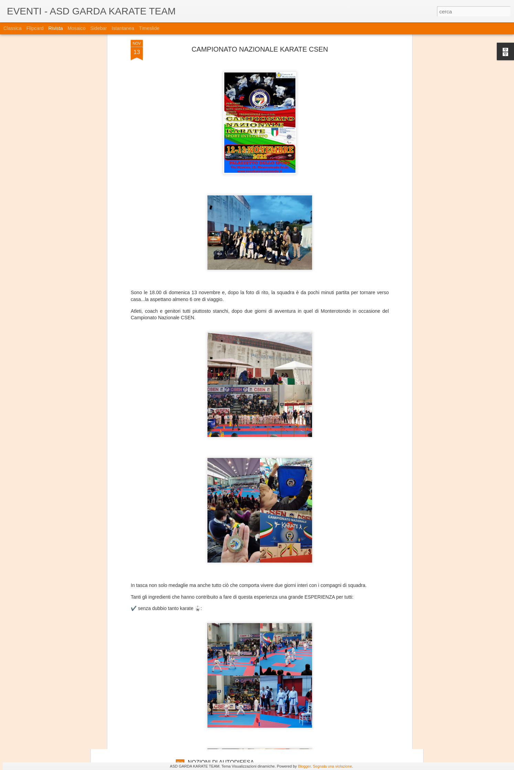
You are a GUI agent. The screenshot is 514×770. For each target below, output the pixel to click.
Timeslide (149, 28)
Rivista (55, 28)
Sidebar (98, 28)
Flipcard (35, 28)
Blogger (304, 766)
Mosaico (76, 28)
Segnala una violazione (332, 766)
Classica (12, 28)
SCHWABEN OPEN (212, 684)
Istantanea (123, 28)
